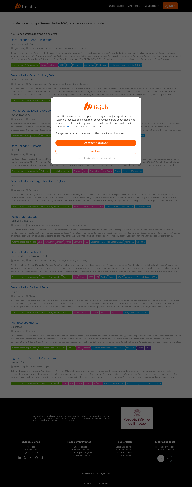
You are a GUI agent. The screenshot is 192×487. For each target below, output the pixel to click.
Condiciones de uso (107, 158)
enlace (69, 126)
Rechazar (96, 151)
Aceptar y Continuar (96, 142)
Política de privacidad (86, 158)
